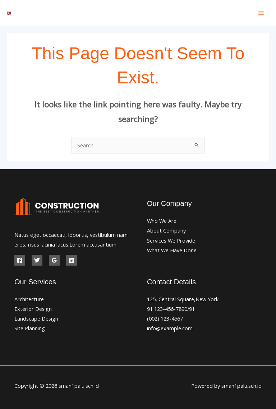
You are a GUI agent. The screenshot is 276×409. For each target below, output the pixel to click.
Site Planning (29, 328)
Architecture (29, 299)
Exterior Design (33, 308)
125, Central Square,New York (182, 299)
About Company (166, 230)
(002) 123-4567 (165, 318)
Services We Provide (171, 240)
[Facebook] (19, 260)
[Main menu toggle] (261, 12)
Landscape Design (36, 318)
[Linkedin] (71, 260)
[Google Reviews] (54, 260)
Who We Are (161, 220)
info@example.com (170, 328)
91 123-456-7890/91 (171, 308)
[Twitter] (37, 260)
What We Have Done (172, 250)
